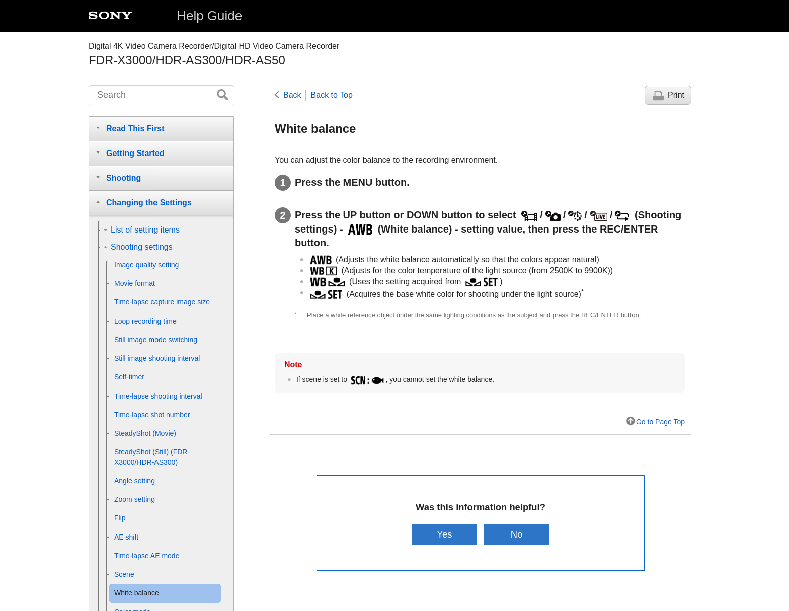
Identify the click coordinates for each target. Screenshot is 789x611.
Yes (444, 534)
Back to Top (332, 95)
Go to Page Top (660, 422)
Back (292, 95)
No (517, 534)
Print (676, 95)
